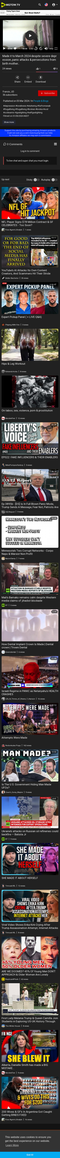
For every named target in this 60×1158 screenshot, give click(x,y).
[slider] (17, 48)
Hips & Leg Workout (13, 363)
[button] (46, 4)
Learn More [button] (12, 1145)
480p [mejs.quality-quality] (51, 49)
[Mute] (46, 48)
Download (41, 79)
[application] (30, 36)
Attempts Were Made (14, 737)
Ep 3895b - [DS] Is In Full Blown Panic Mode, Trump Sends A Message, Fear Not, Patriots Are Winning (30, 507)
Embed (28, 79)
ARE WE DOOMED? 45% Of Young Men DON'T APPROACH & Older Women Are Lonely (29, 973)
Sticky (29, 179)
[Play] (4, 48)
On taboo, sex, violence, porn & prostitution (27, 410)
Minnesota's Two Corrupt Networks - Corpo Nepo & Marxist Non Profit (27, 552)
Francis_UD (8, 91)
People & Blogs (40, 101)
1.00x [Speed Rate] (31, 49)
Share (17, 79)
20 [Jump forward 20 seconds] (41, 48)
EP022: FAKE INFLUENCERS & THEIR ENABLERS (30, 457)
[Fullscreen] (56, 48)
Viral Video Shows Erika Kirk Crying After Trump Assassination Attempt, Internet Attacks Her (30, 928)
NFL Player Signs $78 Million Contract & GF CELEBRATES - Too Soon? (27, 223)
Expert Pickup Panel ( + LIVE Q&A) (22, 316)
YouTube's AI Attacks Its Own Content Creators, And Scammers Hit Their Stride (26, 272)
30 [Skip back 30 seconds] (36, 48)
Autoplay (45, 179)
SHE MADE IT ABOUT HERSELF (20, 878)
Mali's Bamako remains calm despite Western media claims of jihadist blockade (29, 599)
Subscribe (47, 93)
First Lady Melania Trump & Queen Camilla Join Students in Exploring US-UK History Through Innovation (30, 1021)
